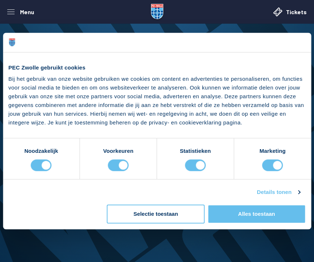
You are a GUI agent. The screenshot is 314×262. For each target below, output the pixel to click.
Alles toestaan (256, 214)
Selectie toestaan (156, 214)
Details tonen (274, 192)
